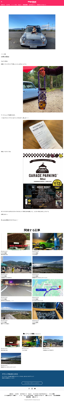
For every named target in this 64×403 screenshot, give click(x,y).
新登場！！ (34, 323)
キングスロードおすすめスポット (40, 393)
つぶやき (8, 4)
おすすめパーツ (32, 4)
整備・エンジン (49, 395)
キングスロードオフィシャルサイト (32, 382)
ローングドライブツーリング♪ (37, 300)
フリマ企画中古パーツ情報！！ (11, 395)
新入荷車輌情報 (57, 395)
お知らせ (3, 4)
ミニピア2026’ (35, 254)
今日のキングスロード (41, 4)
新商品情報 (25, 4)
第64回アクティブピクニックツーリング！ (40, 277)
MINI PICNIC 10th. (4, 254)
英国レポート (35, 396)
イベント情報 (14, 4)
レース (20, 395)
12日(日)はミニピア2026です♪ (6, 277)
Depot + (20, 4)
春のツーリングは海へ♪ (5, 323)
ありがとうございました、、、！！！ (7, 300)
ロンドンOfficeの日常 (28, 395)
